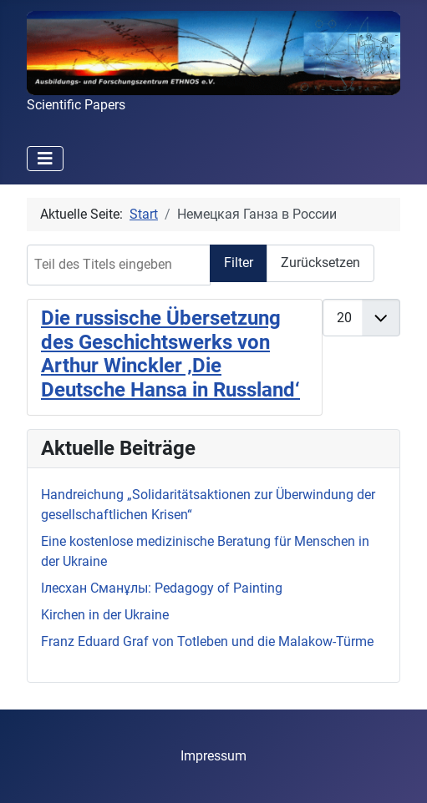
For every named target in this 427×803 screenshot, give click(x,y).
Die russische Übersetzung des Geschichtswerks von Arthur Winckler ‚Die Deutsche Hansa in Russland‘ (170, 354)
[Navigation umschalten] (45, 158)
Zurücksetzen (320, 262)
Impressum (213, 756)
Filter (238, 262)
